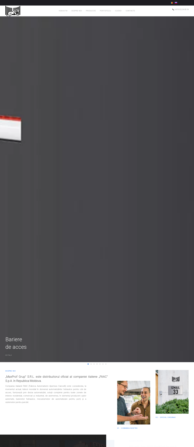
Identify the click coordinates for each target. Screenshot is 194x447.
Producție (91, 11)
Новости (63, 11)
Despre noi (77, 11)
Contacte (130, 11)
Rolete (102, 378)
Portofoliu (105, 11)
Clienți (118, 11)
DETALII (8, 370)
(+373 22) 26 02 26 (180, 9)
